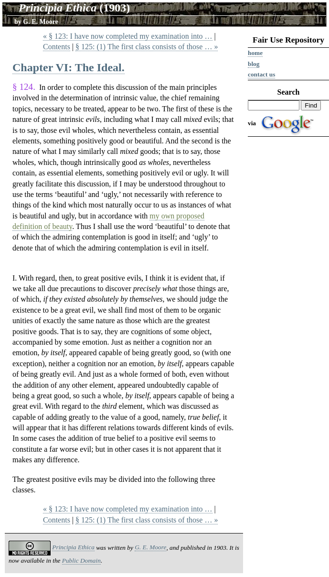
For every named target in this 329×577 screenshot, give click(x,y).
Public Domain (81, 560)
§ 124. (23, 87)
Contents (56, 47)
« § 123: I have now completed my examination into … (127, 36)
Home (255, 52)
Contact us (261, 74)
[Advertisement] (288, 287)
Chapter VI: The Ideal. (68, 67)
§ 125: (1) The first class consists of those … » (146, 47)
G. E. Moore (40, 21)
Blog (253, 63)
